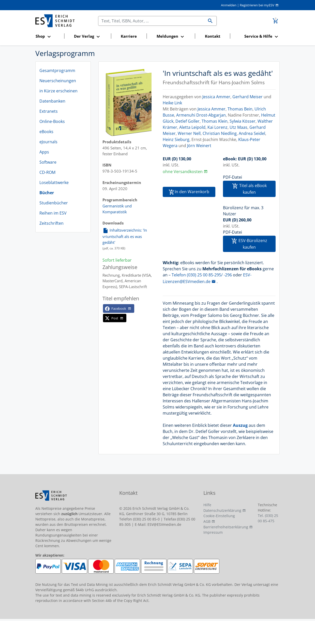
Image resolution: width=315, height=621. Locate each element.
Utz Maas (238, 127)
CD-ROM (47, 172)
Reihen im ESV (53, 213)
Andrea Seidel (252, 133)
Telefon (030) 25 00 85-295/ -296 (202, 275)
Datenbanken (52, 101)
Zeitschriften (51, 223)
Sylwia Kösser (243, 121)
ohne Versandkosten (183, 171)
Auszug (240, 425)
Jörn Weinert (199, 145)
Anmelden (228, 5)
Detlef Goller (187, 121)
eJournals (48, 142)
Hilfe (207, 504)
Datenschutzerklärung (222, 510)
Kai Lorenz (217, 127)
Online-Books (52, 121)
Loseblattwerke (54, 182)
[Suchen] (151, 21)
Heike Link (172, 103)
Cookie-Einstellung (219, 515)
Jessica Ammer (216, 97)
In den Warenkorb (189, 192)
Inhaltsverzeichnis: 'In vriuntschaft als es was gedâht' (124, 236)
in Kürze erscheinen (58, 91)
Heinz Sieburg (176, 139)
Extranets (48, 111)
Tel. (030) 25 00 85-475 (268, 518)
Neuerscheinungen (57, 80)
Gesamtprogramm (57, 70)
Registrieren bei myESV (257, 5)
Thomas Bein (240, 109)
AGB (207, 521)
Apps (44, 152)
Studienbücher (53, 203)
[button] (48, 36)
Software (47, 162)
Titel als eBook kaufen (249, 189)
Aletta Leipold (192, 127)
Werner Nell (189, 133)
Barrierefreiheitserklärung (225, 527)
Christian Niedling (220, 133)
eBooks (46, 131)
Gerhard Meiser (247, 97)
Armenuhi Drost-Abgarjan (201, 115)
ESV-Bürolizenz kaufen (249, 244)
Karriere (129, 36)
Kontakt (212, 36)
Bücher (46, 192)
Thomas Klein (215, 121)
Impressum (213, 532)
